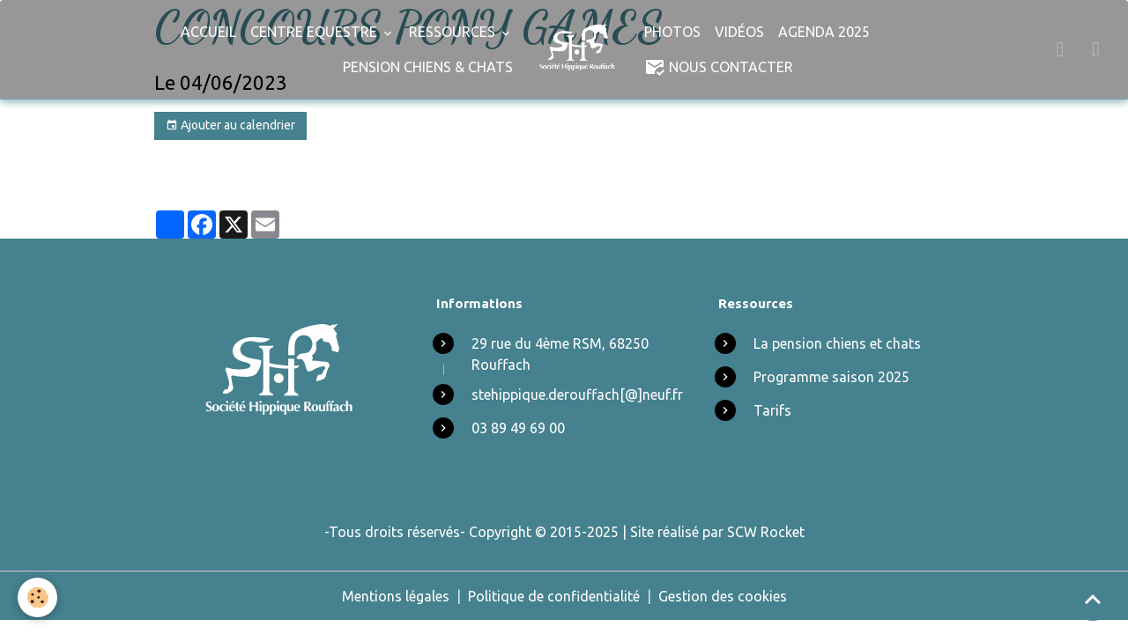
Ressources (454, 32)
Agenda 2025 (824, 32)
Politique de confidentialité (554, 596)
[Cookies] (37, 597)
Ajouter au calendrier (230, 126)
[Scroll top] (1093, 599)
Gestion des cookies (722, 596)
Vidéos (739, 32)
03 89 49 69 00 (518, 428)
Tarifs (772, 410)
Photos (672, 32)
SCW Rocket (766, 532)
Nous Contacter (718, 66)
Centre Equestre (315, 32)
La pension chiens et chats (837, 343)
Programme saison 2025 (831, 377)
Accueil (208, 32)
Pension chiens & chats (428, 67)
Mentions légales (395, 596)
